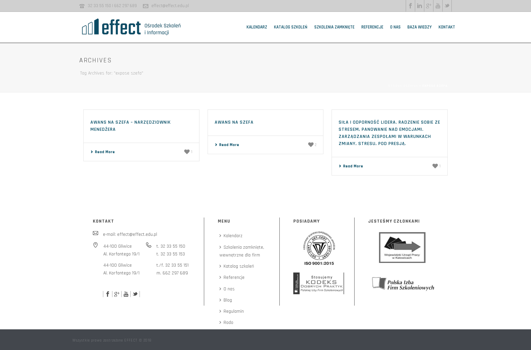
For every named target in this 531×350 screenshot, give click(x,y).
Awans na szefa (234, 122)
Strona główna (403, 86)
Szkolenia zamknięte (334, 27)
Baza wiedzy (419, 27)
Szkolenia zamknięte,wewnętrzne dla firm (241, 251)
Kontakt (447, 27)
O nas (395, 27)
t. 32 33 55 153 (170, 254)
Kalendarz (257, 27)
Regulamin (231, 311)
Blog (225, 300)
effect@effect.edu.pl (170, 5)
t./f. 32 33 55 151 (172, 265)
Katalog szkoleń (290, 27)
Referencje (372, 27)
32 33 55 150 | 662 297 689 (112, 5)
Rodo (226, 323)
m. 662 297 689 (172, 273)
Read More (102, 152)
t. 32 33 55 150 (170, 246)
